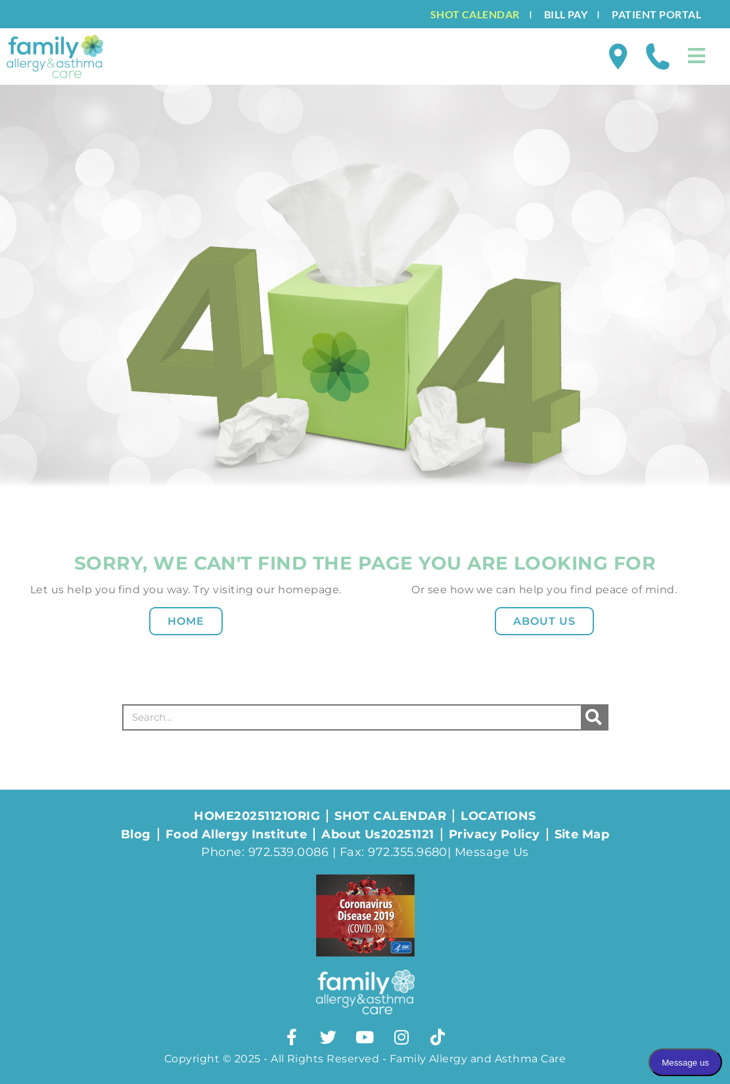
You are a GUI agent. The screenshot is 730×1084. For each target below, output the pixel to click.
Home (186, 621)
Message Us (492, 852)
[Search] (594, 717)
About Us (544, 621)
